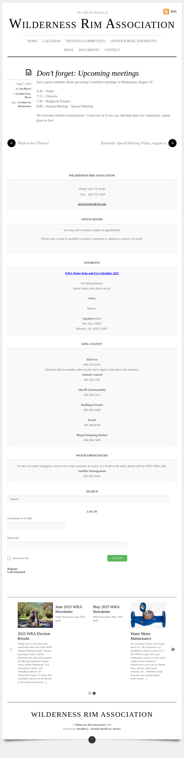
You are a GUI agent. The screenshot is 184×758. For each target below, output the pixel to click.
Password (13, 538)
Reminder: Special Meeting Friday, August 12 (139, 143)
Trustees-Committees (85, 41)
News (69, 50)
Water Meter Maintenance (141, 636)
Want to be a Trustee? (28, 143)
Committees (23, 93)
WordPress (82, 728)
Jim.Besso (25, 88)
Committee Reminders (24, 104)
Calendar (51, 41)
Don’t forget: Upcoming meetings (88, 73)
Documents (89, 50)
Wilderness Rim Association (92, 23)
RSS (174, 11)
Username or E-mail (19, 518)
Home (32, 41)
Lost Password (16, 572)
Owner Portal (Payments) (133, 41)
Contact (112, 50)
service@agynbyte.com (92, 204)
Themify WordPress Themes (106, 728)
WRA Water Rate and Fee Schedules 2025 (92, 273)
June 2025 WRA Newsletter (68, 609)
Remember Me (21, 558)
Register (12, 569)
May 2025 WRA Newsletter (106, 609)
